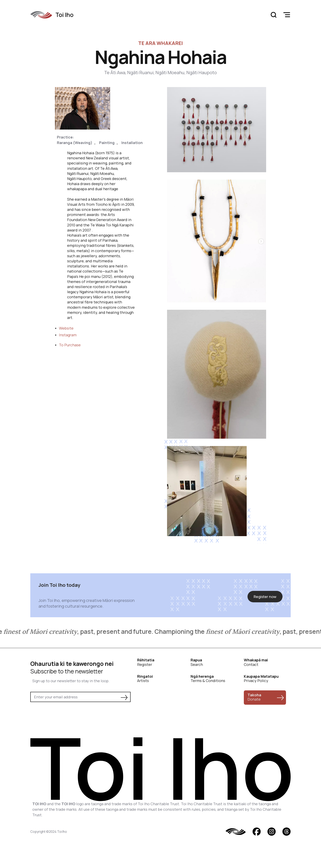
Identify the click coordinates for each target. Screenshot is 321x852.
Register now (265, 596)
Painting (107, 143)
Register (145, 662)
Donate (254, 697)
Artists (145, 678)
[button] (287, 15)
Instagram (68, 334)
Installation (132, 143)
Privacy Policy (261, 678)
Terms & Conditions (208, 678)
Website (66, 328)
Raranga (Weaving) (74, 143)
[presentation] (61, 713)
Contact (256, 662)
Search (197, 662)
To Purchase (70, 344)
